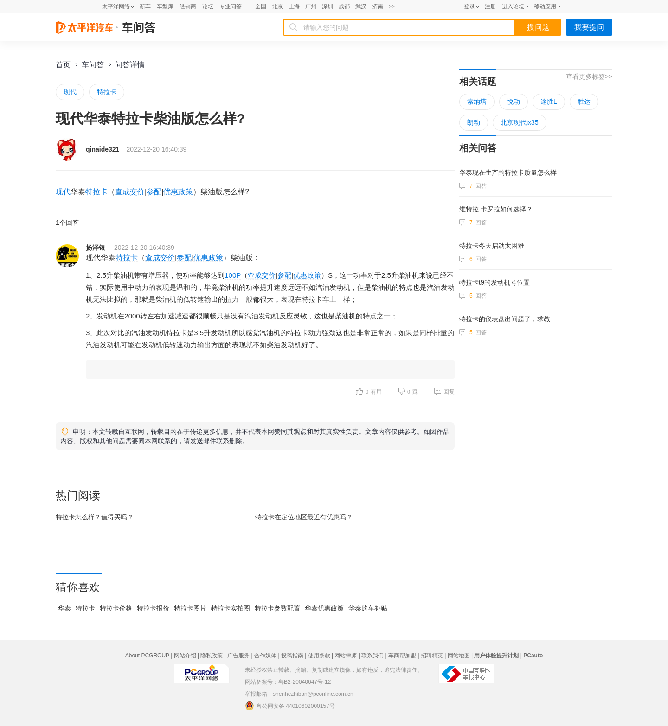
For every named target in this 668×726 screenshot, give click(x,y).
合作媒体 (265, 655)
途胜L (548, 101)
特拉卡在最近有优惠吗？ (304, 517)
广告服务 (238, 655)
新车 (145, 6)
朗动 (473, 122)
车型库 (165, 6)
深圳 (327, 6)
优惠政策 (178, 192)
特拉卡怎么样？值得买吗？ (95, 517)
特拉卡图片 (190, 608)
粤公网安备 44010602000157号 (290, 705)
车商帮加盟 (402, 655)
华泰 (64, 608)
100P (233, 275)
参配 (154, 192)
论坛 (207, 6)
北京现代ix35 (520, 122)
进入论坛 (513, 6)
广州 (310, 6)
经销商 (188, 6)
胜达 (584, 101)
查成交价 (130, 192)
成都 (344, 6)
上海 (294, 6)
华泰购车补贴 (367, 608)
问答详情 (130, 65)
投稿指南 (292, 655)
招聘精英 (432, 655)
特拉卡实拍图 (230, 608)
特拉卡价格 (116, 608)
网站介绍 (185, 655)
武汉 (360, 6)
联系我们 (372, 655)
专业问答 (230, 6)
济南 (377, 6)
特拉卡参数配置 (277, 608)
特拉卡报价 (153, 608)
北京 (277, 6)
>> (392, 6)
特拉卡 (106, 92)
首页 (63, 65)
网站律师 (345, 655)
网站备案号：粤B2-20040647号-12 (288, 682)
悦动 (513, 101)
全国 (260, 6)
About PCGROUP (147, 655)
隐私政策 (211, 655)
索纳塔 (477, 101)
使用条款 (319, 655)
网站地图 (459, 655)
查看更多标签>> (589, 76)
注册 (490, 6)
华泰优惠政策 (324, 608)
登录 (469, 6)
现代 (70, 92)
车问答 (93, 65)
